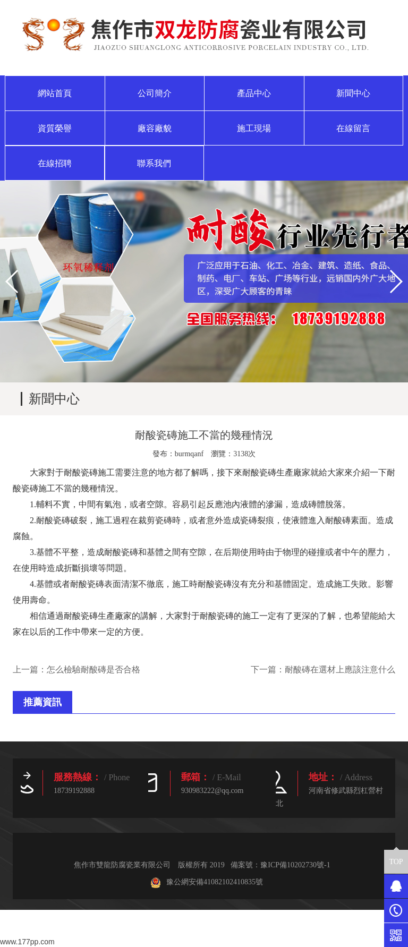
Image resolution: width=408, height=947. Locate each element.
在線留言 (353, 128)
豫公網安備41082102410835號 (206, 882)
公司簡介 (155, 93)
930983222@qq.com (212, 791)
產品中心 (254, 93)
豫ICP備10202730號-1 (295, 865)
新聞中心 (353, 93)
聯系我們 (154, 163)
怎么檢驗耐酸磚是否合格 (93, 669)
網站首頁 (55, 93)
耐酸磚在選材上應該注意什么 (340, 669)
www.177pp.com (27, 941)
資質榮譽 (55, 128)
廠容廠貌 (155, 128)
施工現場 (254, 128)
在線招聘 (55, 163)
